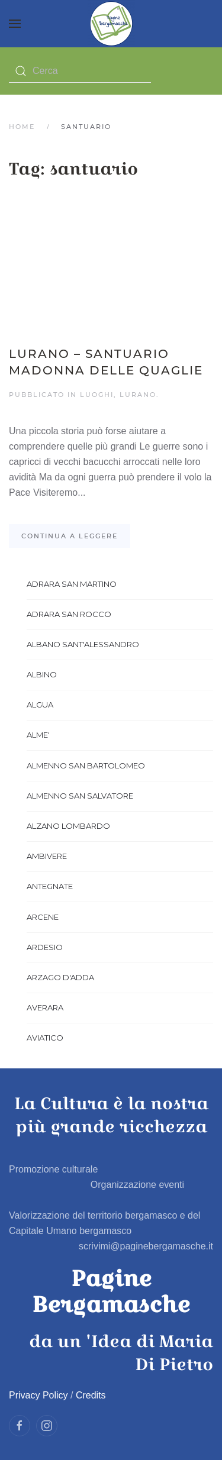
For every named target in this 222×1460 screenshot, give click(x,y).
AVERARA (45, 1007)
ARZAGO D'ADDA (60, 977)
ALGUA (40, 704)
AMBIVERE (47, 856)
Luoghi (97, 394)
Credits (91, 1395)
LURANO (138, 394)
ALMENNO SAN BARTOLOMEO (86, 765)
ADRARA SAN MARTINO (72, 584)
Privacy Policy (38, 1395)
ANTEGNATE (50, 886)
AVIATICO (45, 1037)
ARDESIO (45, 947)
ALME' (38, 734)
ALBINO (42, 674)
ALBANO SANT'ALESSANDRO (83, 644)
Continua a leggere (69, 536)
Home (22, 126)
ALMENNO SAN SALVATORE (80, 795)
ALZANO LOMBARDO (68, 826)
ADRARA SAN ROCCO (69, 614)
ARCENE (43, 917)
